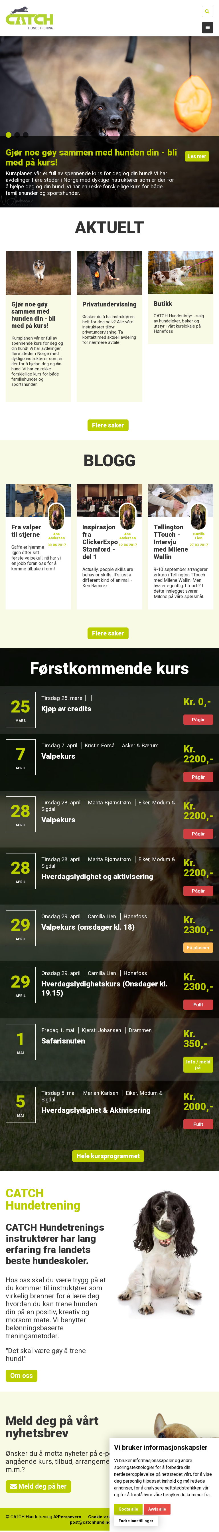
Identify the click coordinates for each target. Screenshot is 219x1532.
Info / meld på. (198, 1065)
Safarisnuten (64, 1041)
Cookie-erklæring (106, 1518)
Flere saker (108, 425)
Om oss (22, 1377)
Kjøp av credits (67, 709)
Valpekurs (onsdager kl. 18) (90, 927)
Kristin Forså (100, 746)
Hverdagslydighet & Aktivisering (98, 1110)
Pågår (198, 720)
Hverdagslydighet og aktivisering (99, 877)
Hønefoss (135, 917)
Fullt (198, 1005)
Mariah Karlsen (101, 1093)
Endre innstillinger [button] (136, 1521)
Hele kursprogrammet (108, 1156)
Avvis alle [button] (157, 1509)
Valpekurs (58, 756)
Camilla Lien (102, 917)
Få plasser (198, 948)
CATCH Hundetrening (44, 1200)
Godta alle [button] (128, 1509)
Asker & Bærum (141, 746)
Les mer (198, 159)
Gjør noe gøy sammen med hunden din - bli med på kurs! (84, 157)
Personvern (67, 1518)
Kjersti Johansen (101, 1031)
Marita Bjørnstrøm (109, 803)
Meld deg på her (39, 1488)
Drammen (140, 1031)
